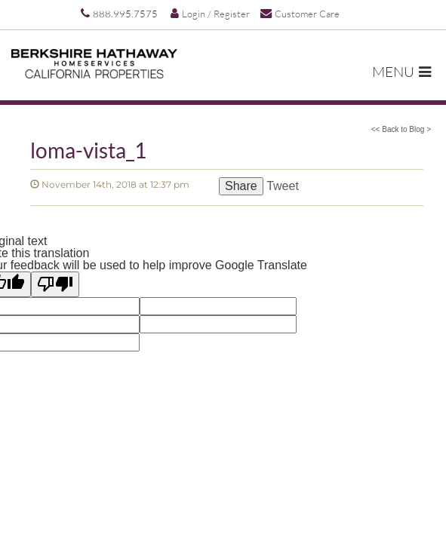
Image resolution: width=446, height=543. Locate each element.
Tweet (282, 185)
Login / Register (210, 14)
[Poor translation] (55, 284)
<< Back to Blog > (401, 129)
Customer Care (300, 13)
